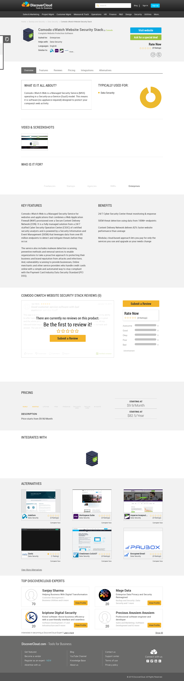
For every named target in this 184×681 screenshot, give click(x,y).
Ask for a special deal (146, 37)
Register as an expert (38, 660)
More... (71, 52)
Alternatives (105, 70)
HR (105, 14)
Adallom (32, 515)
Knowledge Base (78, 660)
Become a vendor (33, 656)
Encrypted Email (137, 553)
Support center (112, 656)
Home (23, 21)
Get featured (30, 651)
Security (138, 14)
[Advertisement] (137, 366)
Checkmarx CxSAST (88, 553)
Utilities (147, 14)
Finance (112, 14)
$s (39, 5)
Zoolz (30, 553)
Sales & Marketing (31, 14)
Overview (28, 70)
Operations (96, 14)
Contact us (110, 651)
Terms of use (111, 660)
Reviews (58, 70)
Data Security (53, 21)
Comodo (109, 30)
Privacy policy (111, 664)
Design (128, 14)
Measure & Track (81, 14)
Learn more (69, 632)
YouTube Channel (78, 656)
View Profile (80, 603)
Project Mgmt (48, 14)
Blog (136, 5)
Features (43, 70)
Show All (159, 632)
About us (74, 664)
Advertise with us (33, 664)
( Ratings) (150, 48)
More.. (157, 14)
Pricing (71, 70)
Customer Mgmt (64, 14)
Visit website (146, 30)
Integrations (87, 70)
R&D (121, 14)
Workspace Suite (86, 515)
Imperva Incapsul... (139, 515)
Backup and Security (37, 21)
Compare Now (55, 523)
